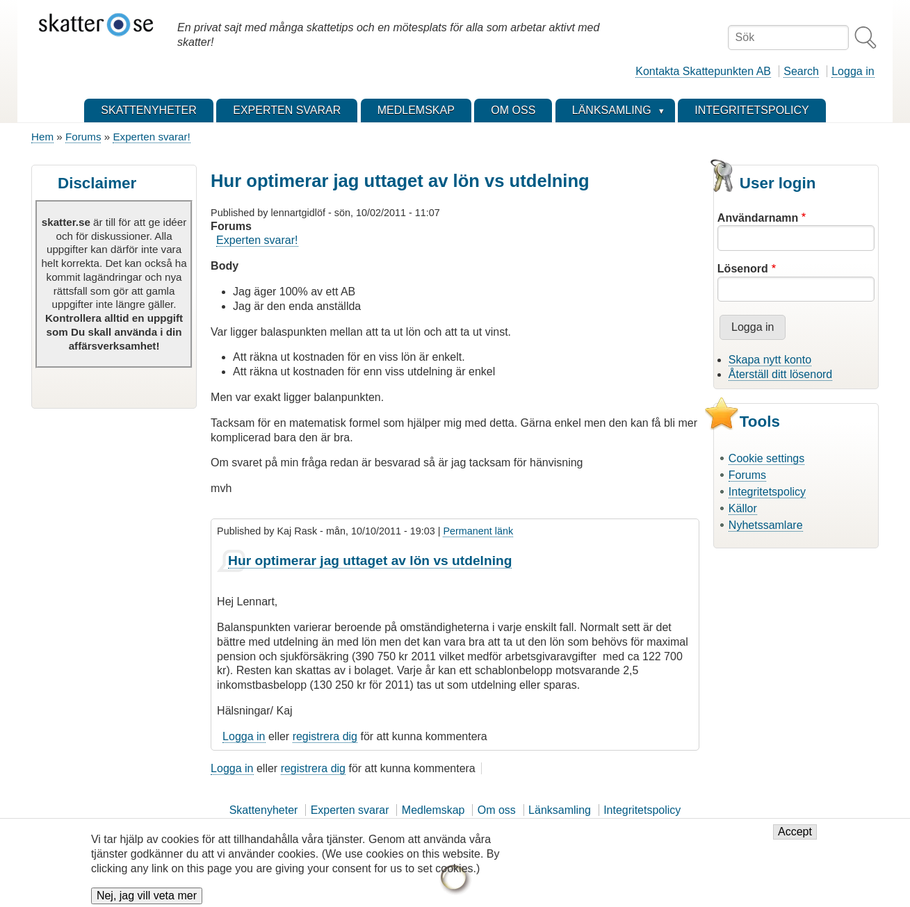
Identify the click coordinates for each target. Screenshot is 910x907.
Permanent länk (478, 531)
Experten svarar (350, 810)
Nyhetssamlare (766, 525)
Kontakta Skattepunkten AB (703, 71)
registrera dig (325, 736)
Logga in (852, 71)
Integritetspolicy (767, 492)
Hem (42, 136)
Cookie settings (766, 458)
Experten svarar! (151, 136)
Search (801, 71)
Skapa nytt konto (770, 360)
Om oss (497, 810)
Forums (83, 136)
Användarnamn (757, 218)
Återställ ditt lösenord (780, 374)
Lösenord (742, 269)
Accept (795, 838)
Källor (743, 508)
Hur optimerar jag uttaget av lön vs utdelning (370, 560)
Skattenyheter (263, 810)
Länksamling (559, 810)
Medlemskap (433, 810)
